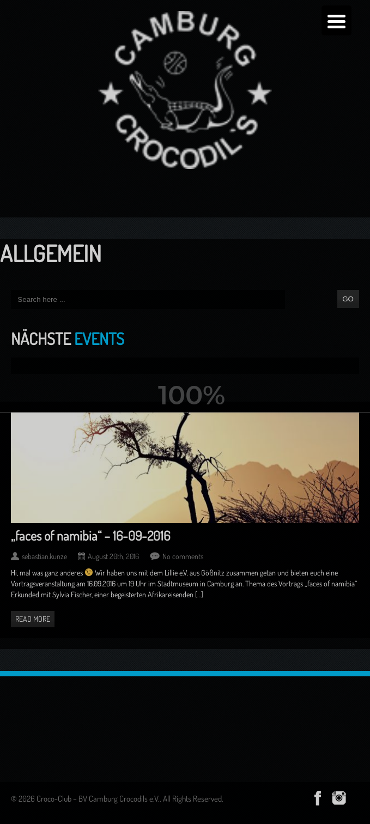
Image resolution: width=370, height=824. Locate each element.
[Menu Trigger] (336, 20)
